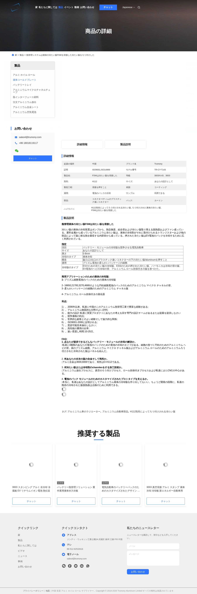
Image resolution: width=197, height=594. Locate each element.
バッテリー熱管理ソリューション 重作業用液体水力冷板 (76, 489)
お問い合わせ (87, 7)
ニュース (22, 556)
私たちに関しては (48, 7)
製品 (60, 7)
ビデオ (21, 551)
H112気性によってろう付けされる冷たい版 (152, 411)
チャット (108, 7)
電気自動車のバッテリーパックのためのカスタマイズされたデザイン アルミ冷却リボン (121, 489)
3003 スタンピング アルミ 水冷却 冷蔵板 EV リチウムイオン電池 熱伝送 (31, 489)
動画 (76, 7)
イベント (68, 7)
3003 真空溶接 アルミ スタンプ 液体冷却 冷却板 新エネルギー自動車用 (166, 489)
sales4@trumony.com (30, 137)
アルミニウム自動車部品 (115, 411)
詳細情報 (82, 144)
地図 (48, 591)
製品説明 (125, 144)
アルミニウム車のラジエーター (84, 411)
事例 (20, 561)
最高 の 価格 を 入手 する (140, 129)
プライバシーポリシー (33, 591)
